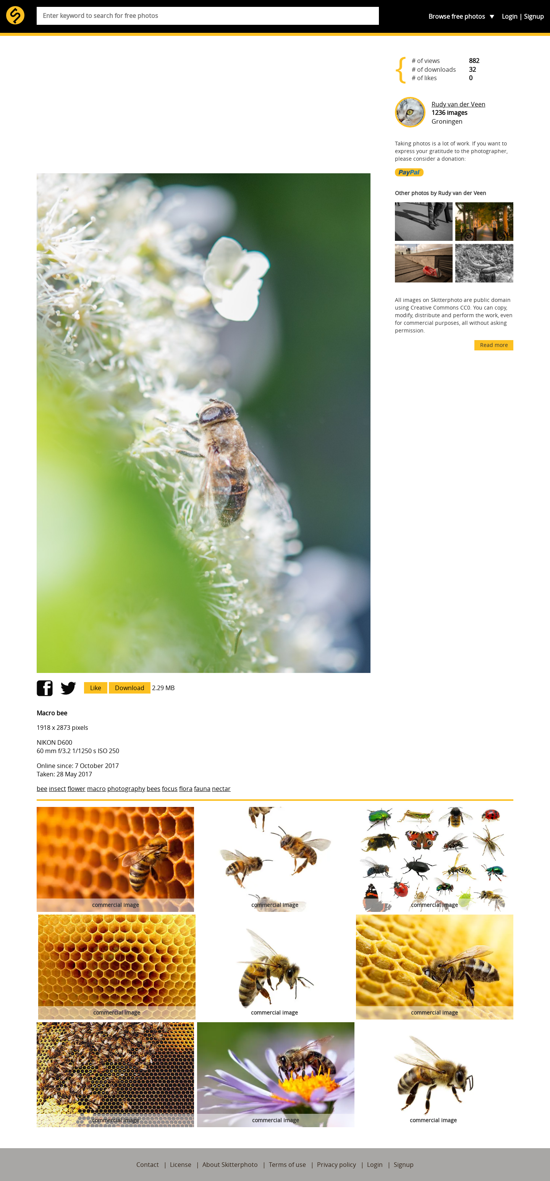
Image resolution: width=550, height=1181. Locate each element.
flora (185, 788)
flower (77, 788)
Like (95, 688)
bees (153, 788)
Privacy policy (336, 1164)
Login (510, 16)
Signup (534, 16)
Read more (494, 344)
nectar (221, 788)
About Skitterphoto (230, 1164)
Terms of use (287, 1164)
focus (170, 788)
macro (96, 788)
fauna (202, 788)
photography (126, 788)
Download (129, 688)
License (180, 1164)
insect (57, 788)
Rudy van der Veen (458, 104)
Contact (147, 1164)
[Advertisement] (203, 107)
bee (42, 788)
